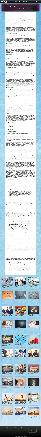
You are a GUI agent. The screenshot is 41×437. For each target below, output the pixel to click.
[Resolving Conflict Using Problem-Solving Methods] (7, 318)
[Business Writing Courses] (7, 362)
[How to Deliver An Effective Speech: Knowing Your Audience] (7, 289)
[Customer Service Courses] (7, 304)
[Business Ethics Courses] (7, 333)
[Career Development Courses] (33, 333)
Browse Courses (17, 1)
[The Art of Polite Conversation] (33, 318)
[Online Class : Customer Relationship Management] (33, 304)
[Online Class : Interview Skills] (7, 391)
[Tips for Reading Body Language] (33, 420)
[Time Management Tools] (7, 420)
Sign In (5, 429)
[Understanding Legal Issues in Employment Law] (20, 333)
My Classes (25, 1)
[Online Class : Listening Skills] (33, 362)
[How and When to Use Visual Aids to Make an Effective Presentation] (20, 420)
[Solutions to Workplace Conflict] (20, 289)
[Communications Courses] (20, 304)
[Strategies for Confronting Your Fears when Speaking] (20, 362)
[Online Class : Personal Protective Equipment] (20, 318)
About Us (21, 429)
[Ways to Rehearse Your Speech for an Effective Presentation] (33, 391)
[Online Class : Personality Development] (20, 391)
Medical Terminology (15, 429)
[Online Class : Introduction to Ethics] (33, 289)
